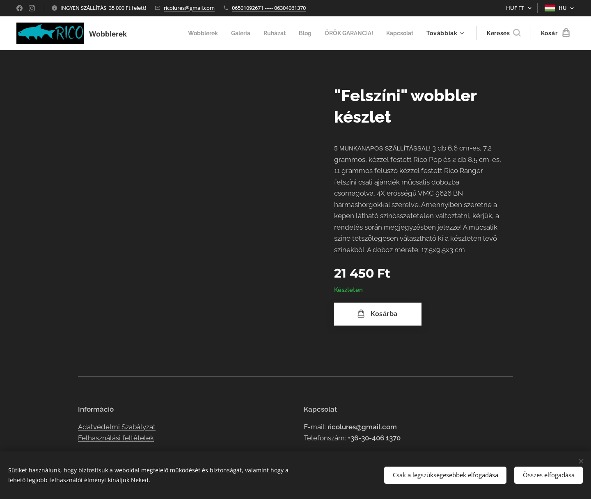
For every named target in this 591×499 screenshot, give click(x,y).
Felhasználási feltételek (116, 438)
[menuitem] (192, 33)
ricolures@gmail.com (189, 7)
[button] (503, 33)
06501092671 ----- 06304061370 (269, 7)
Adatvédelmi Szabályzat (117, 427)
